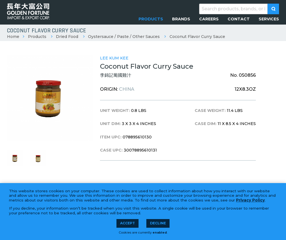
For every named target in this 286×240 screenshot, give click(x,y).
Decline (158, 223)
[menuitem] (151, 19)
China (126, 89)
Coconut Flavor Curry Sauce (197, 36)
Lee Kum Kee (114, 58)
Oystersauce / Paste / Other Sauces (124, 36)
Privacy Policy (250, 200)
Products (37, 36)
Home (13, 36)
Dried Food (67, 36)
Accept (127, 223)
